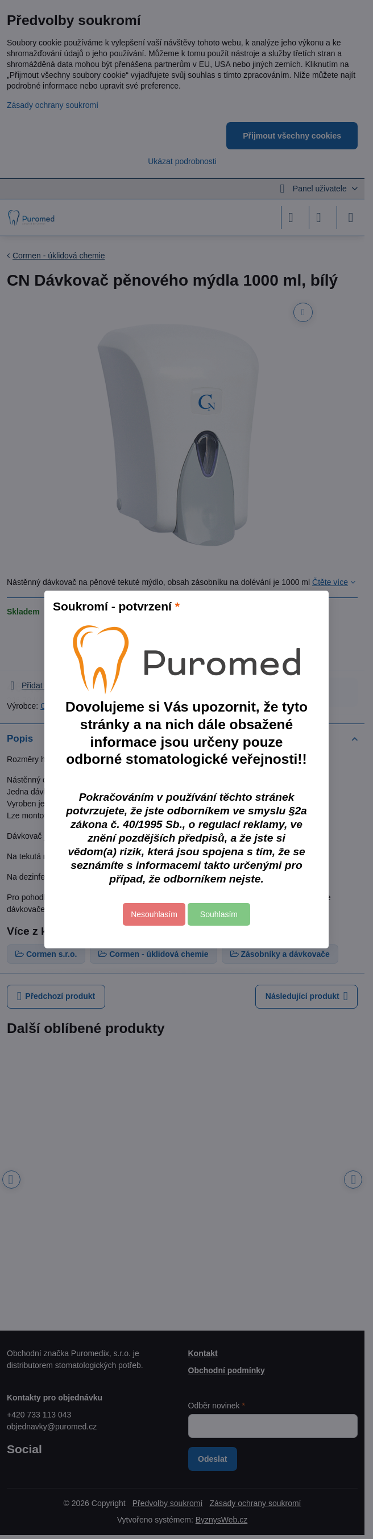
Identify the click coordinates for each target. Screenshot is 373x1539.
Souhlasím (219, 914)
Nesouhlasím (154, 914)
